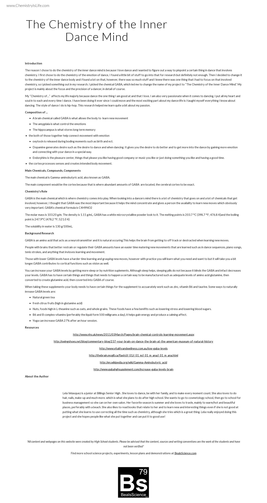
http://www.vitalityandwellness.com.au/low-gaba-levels (133, 348)
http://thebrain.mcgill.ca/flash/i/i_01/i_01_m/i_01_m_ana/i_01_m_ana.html (133, 355)
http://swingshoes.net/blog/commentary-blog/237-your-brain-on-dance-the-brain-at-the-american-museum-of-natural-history (133, 341)
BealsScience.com (185, 453)
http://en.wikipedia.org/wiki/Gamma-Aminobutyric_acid (133, 362)
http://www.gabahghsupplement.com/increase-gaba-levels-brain (133, 369)
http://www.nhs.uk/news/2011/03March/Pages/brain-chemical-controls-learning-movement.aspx (133, 334)
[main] (96, 30)
